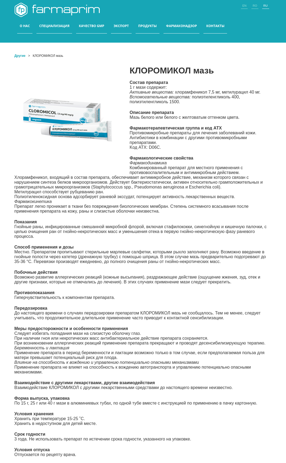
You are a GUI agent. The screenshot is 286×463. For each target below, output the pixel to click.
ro (255, 5)
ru (265, 5)
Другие (19, 56)
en (244, 5)
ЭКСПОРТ (121, 26)
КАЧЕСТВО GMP (91, 26)
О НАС (25, 26)
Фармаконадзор (181, 26)
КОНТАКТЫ (215, 26)
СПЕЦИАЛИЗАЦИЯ (54, 26)
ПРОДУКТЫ (147, 26)
